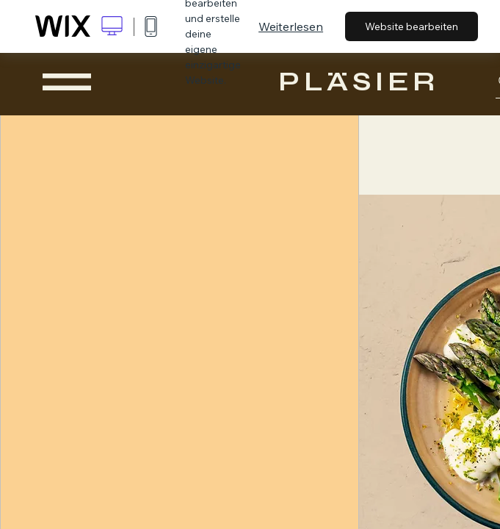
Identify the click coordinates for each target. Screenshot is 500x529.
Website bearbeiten (411, 26)
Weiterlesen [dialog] (290, 26)
